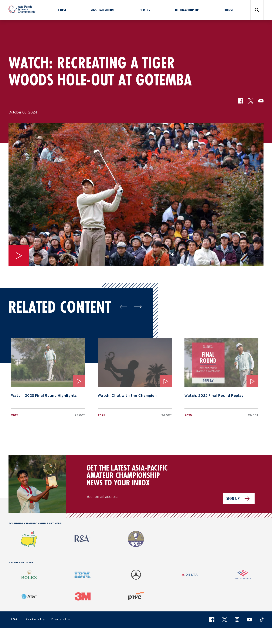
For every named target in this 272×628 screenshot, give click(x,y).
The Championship (187, 10)
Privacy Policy (60, 619)
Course (228, 10)
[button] (240, 102)
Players (145, 10)
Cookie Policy (35, 619)
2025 (14, 415)
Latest (62, 10)
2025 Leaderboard (103, 10)
